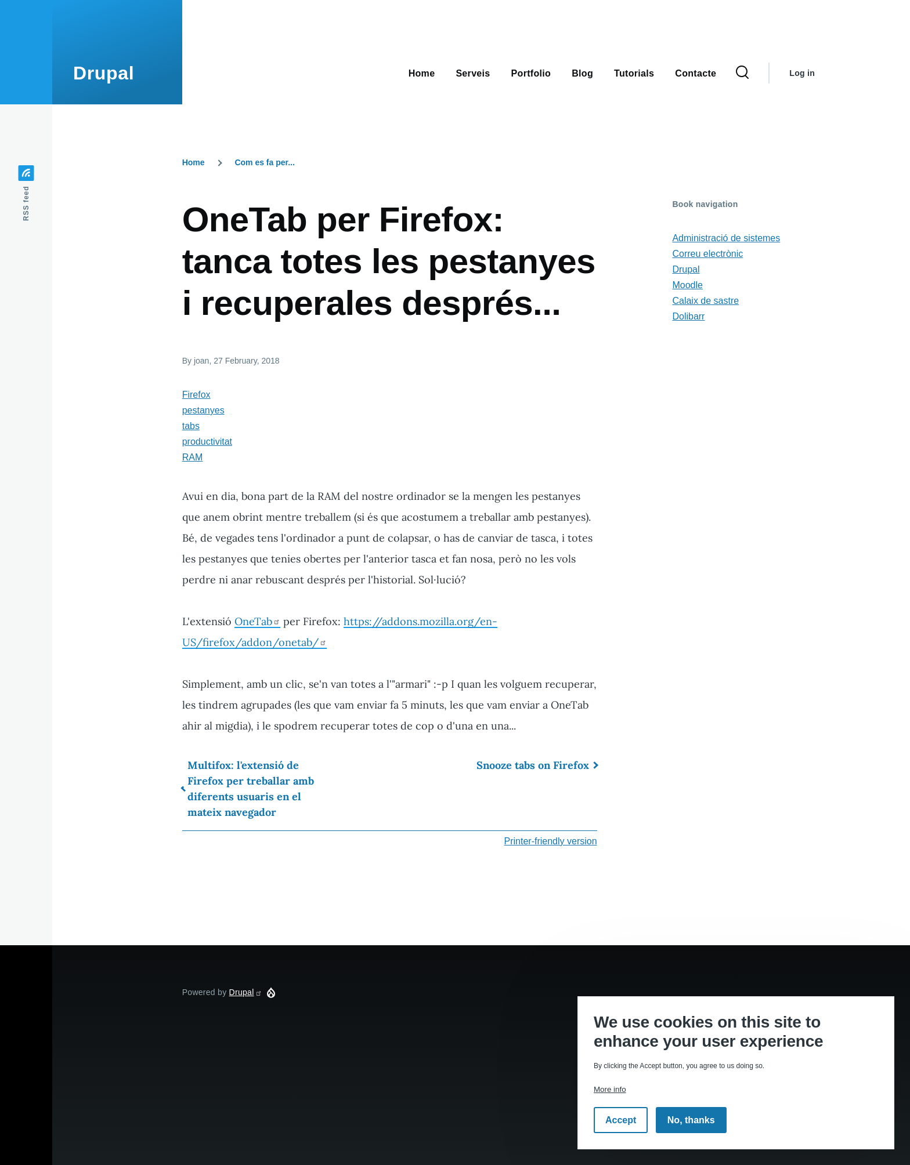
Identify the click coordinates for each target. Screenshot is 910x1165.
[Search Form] (742, 73)
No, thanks (691, 1120)
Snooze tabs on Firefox (532, 765)
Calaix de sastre (705, 301)
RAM (192, 457)
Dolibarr (688, 316)
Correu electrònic (707, 254)
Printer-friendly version (550, 841)
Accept (620, 1120)
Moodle (687, 285)
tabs (191, 426)
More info (610, 1089)
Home (193, 162)
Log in (802, 73)
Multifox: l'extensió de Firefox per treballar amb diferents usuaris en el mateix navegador (250, 788)
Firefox (196, 395)
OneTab (257, 621)
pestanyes (203, 410)
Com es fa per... (264, 162)
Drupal (103, 73)
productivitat (207, 442)
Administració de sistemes (726, 238)
